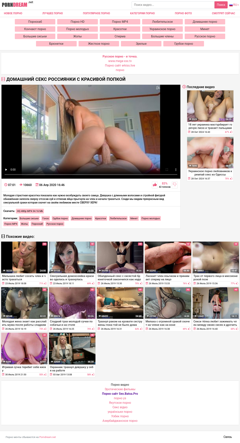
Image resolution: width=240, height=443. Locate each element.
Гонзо (45, 218)
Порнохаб (35, 21)
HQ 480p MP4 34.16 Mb (30, 211)
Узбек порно (120, 416)
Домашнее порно (205, 21)
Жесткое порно (99, 43)
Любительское (162, 21)
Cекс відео (120, 407)
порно (120, 70)
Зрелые (141, 43)
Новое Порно (13, 13)
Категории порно (142, 13)
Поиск (221, 4)
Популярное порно (96, 13)
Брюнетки (56, 43)
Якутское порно (120, 402)
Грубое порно (183, 43)
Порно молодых (77, 29)
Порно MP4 (120, 21)
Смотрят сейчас (223, 13)
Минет (205, 29)
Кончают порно (35, 29)
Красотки (120, 29)
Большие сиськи (35, 36)
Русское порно (205, 36)
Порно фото (183, 13)
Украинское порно (162, 29)
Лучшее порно (52, 13)
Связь (228, 437)
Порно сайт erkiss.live (120, 65)
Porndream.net (47, 437)
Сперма (120, 36)
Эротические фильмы (120, 389)
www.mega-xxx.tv (120, 61)
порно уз (120, 398)
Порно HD (78, 21)
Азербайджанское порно (120, 421)
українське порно (120, 412)
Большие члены (162, 36)
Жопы (77, 36)
